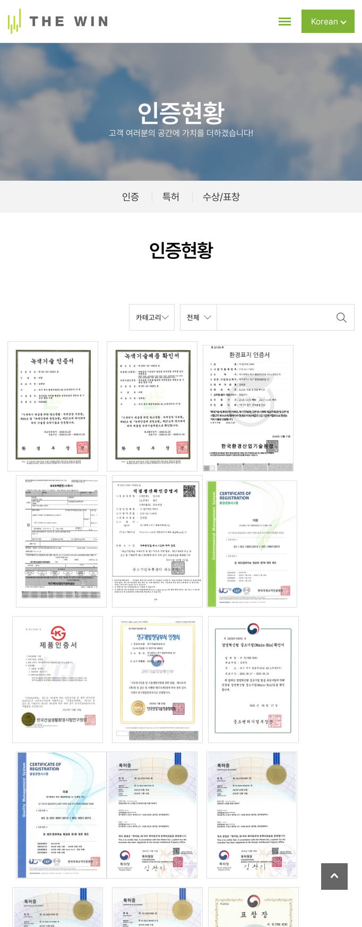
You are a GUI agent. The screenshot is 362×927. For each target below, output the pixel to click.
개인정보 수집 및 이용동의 (191, 877)
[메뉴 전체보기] (278, 21)
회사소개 (56, 877)
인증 (130, 197)
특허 (170, 197)
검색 (341, 317)
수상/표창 (221, 197)
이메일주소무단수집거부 (282, 877)
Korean (329, 21)
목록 (21, 740)
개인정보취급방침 (109, 877)
